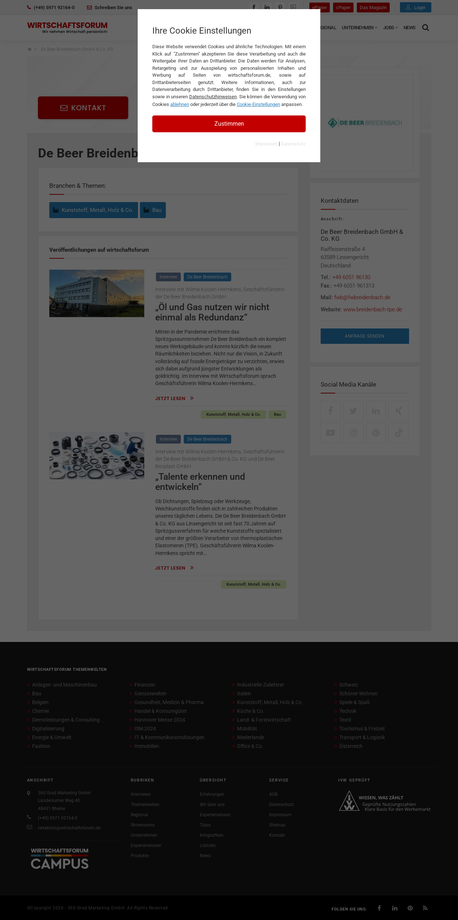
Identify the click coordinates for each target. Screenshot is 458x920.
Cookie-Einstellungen (258, 104)
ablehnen (179, 104)
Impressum (266, 144)
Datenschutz (293, 144)
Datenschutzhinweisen (213, 96)
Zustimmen (229, 123)
